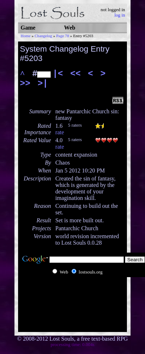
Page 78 (62, 36)
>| (43, 83)
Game (28, 28)
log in (119, 15)
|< (57, 74)
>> (25, 83)
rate (59, 132)
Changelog (43, 36)
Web (69, 28)
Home (25, 36)
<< (75, 74)
